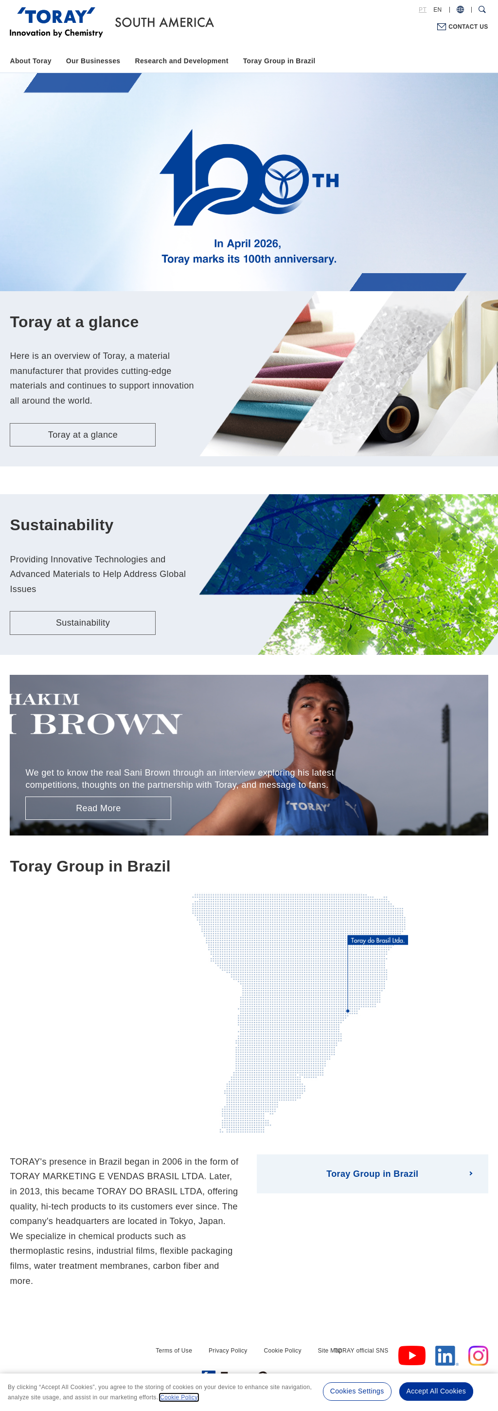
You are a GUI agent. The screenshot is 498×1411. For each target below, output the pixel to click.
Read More (98, 808)
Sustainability (83, 623)
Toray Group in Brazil (279, 61)
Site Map (330, 1350)
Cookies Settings (357, 1391)
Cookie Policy (282, 1350)
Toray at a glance (83, 435)
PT (423, 9)
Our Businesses (93, 61)
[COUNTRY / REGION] (460, 9)
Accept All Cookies (436, 1391)
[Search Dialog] (482, 9)
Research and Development (181, 61)
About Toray (30, 61)
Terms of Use (174, 1350)
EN (437, 9)
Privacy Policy (228, 1350)
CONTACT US (468, 26)
